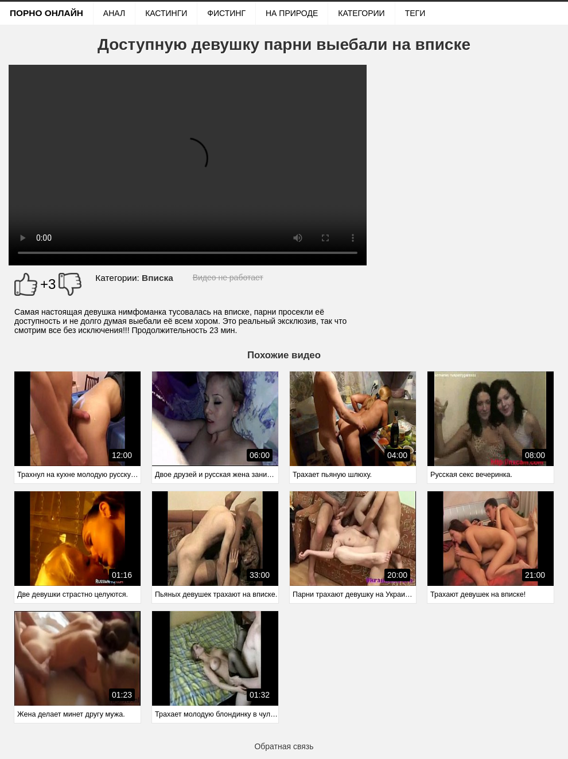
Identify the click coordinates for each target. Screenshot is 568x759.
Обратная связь (283, 746)
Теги (415, 13)
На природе (292, 13)
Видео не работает (228, 277)
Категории (361, 13)
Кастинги (166, 13)
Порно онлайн (46, 13)
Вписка (157, 278)
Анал (114, 13)
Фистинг (226, 13)
